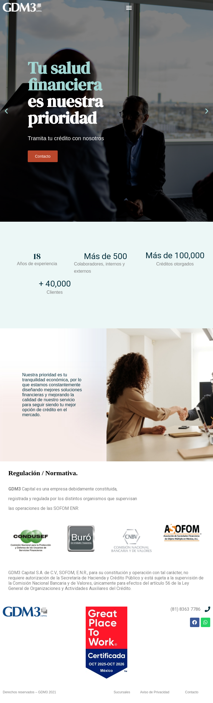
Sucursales (122, 692)
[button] (128, 7)
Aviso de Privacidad (154, 692)
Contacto (42, 156)
